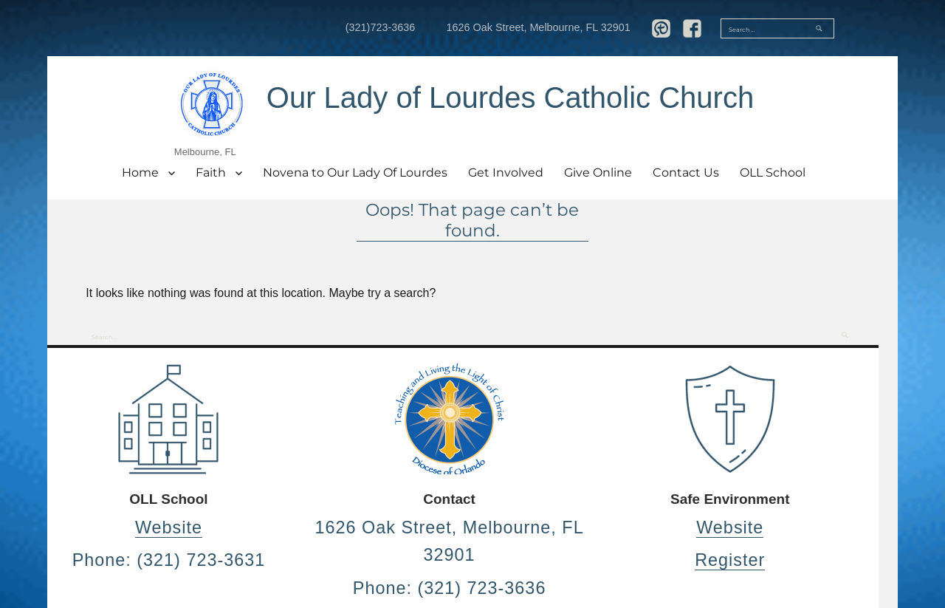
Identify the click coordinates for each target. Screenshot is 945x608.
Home (140, 172)
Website (168, 527)
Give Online (598, 172)
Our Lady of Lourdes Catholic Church (510, 97)
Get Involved (505, 172)
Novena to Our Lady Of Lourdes (355, 172)
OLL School (772, 172)
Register (730, 560)
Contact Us (686, 172)
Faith (211, 172)
